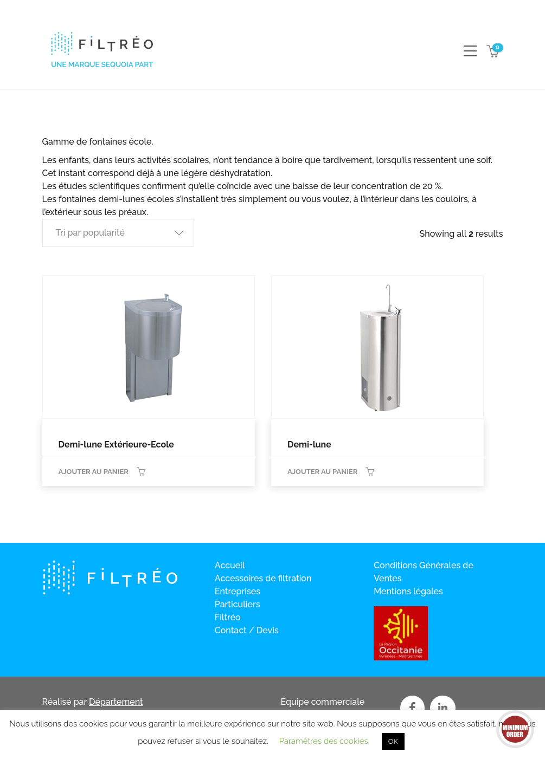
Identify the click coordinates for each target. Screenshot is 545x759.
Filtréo (228, 617)
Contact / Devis (247, 630)
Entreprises (237, 591)
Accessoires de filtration (263, 578)
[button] (118, 233)
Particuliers (237, 604)
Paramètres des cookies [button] (323, 741)
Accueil (230, 565)
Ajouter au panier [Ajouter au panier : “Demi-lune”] (322, 472)
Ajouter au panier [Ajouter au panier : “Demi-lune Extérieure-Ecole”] (94, 472)
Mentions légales (408, 591)
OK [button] (393, 741)
